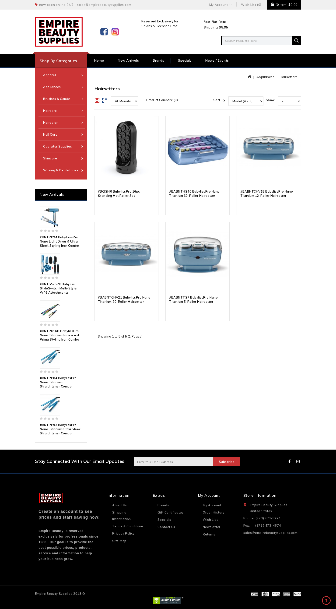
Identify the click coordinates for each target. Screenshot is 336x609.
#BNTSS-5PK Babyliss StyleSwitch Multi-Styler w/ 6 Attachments (59, 288)
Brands (158, 60)
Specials (185, 60)
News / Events (217, 60)
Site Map (119, 541)
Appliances (52, 87)
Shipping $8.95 (216, 27)
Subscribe (226, 462)
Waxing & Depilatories (61, 170)
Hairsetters (289, 77)
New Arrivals (128, 60)
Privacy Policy (123, 533)
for (175, 21)
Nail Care (50, 134)
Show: (270, 100)
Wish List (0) (251, 5)
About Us (119, 505)
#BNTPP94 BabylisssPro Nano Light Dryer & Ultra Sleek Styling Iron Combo (59, 241)
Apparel (49, 75)
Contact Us (166, 527)
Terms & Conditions (128, 526)
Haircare (50, 111)
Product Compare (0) (162, 100)
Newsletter (211, 527)
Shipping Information (121, 515)
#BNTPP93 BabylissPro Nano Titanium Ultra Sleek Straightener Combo (60, 429)
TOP (326, 600)
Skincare (50, 158)
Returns (209, 534)
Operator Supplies (57, 146)
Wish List (210, 519)
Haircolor (50, 122)
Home (99, 60)
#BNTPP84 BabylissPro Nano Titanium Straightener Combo (58, 382)
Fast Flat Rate (215, 22)
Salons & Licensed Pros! (159, 26)
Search (296, 40)
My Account (212, 505)
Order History (213, 512)
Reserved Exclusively (157, 21)
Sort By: (219, 100)
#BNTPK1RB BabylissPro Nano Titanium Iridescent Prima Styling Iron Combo (59, 335)
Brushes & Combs (57, 99)
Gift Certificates (171, 512)
